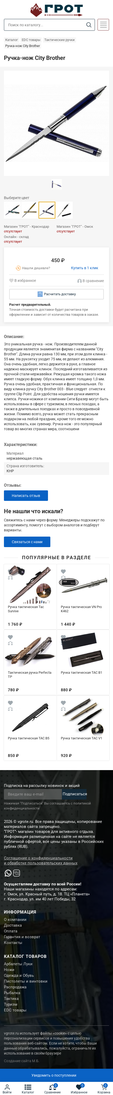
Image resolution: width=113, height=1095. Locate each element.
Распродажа (15, 987)
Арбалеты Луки (18, 964)
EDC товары (15, 1010)
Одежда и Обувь (19, 975)
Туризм (10, 1004)
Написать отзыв (26, 496)
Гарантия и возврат (22, 937)
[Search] (89, 25)
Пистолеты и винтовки (25, 981)
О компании (15, 919)
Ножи (9, 969)
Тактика (11, 998)
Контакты (13, 942)
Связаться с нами (27, 542)
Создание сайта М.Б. (22, 1061)
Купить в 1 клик (84, 268)
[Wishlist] (10, 572)
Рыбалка (12, 992)
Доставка (13, 925)
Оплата (10, 931)
